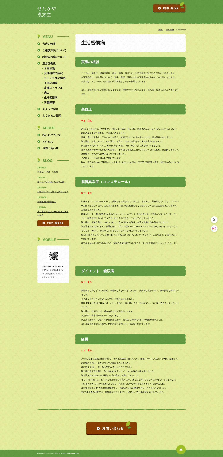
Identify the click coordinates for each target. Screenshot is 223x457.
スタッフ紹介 (50, 109)
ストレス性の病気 (54, 78)
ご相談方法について (54, 50)
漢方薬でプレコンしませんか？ (51, 181)
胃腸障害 (49, 102)
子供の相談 (50, 82)
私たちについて (51, 135)
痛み (46, 92)
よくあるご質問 (51, 115)
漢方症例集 (170, 29)
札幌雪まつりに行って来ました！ (53, 191)
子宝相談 (49, 68)
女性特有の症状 (53, 73)
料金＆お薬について (54, 56)
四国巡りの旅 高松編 (47, 172)
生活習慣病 (50, 97)
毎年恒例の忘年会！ (46, 201)
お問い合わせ (50, 148)
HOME (160, 29)
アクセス (47, 141)
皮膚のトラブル (53, 87)
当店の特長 (49, 43)
